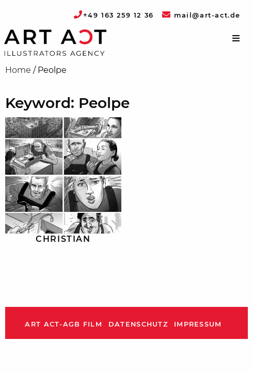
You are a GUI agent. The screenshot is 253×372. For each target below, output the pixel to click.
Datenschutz (138, 324)
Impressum (198, 324)
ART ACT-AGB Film (63, 324)
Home (18, 70)
